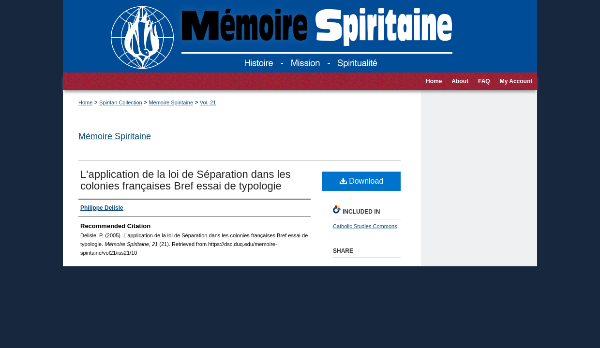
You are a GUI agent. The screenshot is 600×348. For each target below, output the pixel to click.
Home (85, 102)
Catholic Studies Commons (365, 226)
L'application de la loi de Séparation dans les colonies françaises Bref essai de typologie (185, 180)
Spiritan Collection (120, 102)
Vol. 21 (208, 102)
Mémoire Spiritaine (171, 102)
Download (362, 181)
